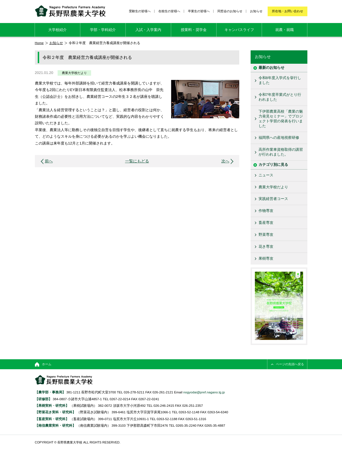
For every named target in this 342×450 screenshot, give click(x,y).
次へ (225, 161)
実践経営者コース (273, 199)
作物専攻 (266, 211)
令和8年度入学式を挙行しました (280, 80)
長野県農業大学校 (70, 11)
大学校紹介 (57, 30)
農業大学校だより (74, 73)
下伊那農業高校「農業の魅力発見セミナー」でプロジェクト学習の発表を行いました (281, 118)
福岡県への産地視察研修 (279, 137)
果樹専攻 (266, 258)
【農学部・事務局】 (50, 392)
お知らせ (256, 11)
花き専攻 (266, 246)
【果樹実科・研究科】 (52, 405)
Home (39, 43)
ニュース (266, 175)
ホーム (46, 364)
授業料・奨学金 (194, 30)
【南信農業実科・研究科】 (55, 425)
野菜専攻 (266, 234)
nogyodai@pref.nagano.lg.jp (204, 392)
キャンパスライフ (239, 30)
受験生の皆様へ (140, 11)
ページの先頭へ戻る (290, 364)
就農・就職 (284, 30)
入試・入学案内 (148, 30)
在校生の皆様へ (169, 11)
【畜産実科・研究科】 (52, 419)
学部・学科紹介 (103, 30)
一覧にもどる (137, 161)
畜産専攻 (266, 222)
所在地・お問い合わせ (287, 11)
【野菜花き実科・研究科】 (56, 412)
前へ (49, 161)
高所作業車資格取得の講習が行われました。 (281, 151)
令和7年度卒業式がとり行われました (280, 97)
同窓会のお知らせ (229, 11)
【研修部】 (43, 399)
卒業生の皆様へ (199, 11)
